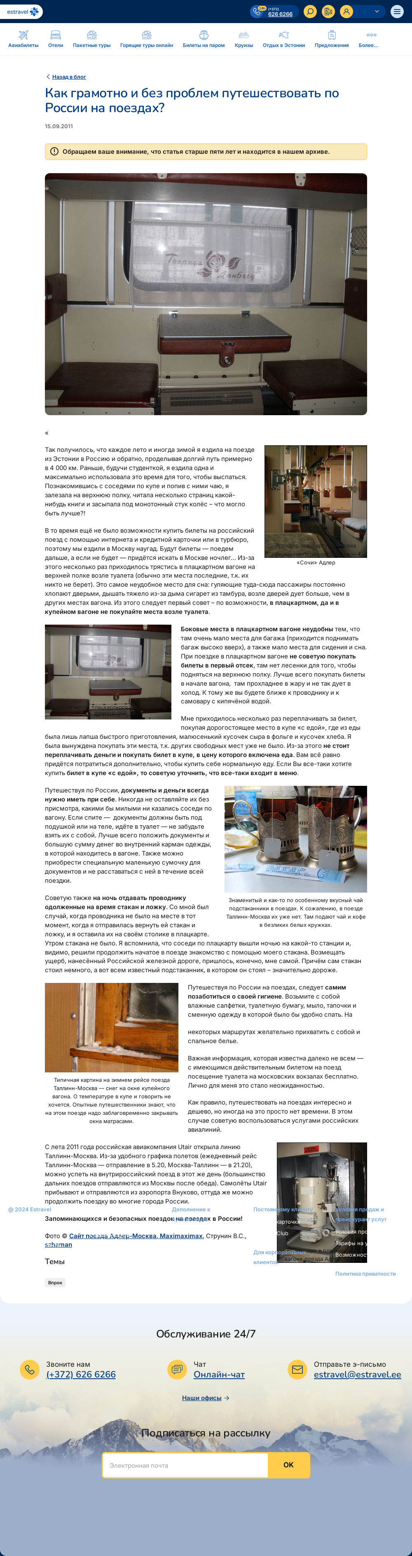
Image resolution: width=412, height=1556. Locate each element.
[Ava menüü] (397, 11)
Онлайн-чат (219, 1375)
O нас (15, 1221)
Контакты (20, 1233)
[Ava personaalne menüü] (363, 11)
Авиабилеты (106, 1211)
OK (288, 1465)
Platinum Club (270, 1233)
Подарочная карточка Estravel (201, 1247)
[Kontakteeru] (328, 11)
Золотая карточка (276, 1221)
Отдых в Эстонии (113, 1269)
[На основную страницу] (21, 12)
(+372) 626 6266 (81, 1374)
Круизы (100, 1258)
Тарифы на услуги (358, 1243)
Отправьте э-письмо (350, 1364)
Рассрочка (185, 1231)
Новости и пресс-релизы (41, 1256)
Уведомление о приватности (355, 1290)
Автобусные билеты (116, 1292)
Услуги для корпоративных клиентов (287, 1278)
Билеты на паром (113, 1246)
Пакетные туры (110, 1235)
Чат (200, 1364)
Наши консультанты (34, 1244)
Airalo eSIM (186, 1282)
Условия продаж (357, 1231)
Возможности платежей (367, 1254)
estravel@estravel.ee (357, 1374)
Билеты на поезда (113, 1304)
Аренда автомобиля (116, 1281)
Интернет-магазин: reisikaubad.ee (197, 1267)
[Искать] (310, 11)
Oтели (98, 1223)
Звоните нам (68, 1364)
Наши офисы (206, 1398)
